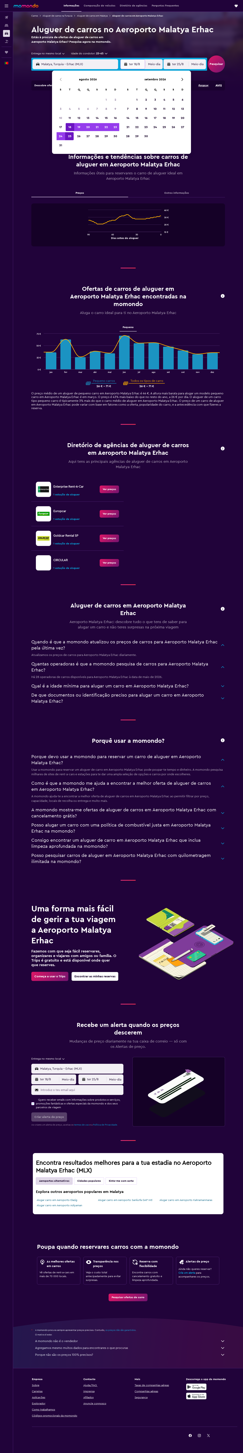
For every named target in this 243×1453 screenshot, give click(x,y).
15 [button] (106, 117)
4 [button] (70, 108)
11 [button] (70, 117)
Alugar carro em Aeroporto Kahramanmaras (185, 1200)
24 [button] (60, 136)
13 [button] (88, 117)
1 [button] (106, 99)
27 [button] (88, 136)
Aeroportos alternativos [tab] (54, 1181)
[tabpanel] (128, 228)
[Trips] (6, 52)
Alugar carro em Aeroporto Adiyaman (59, 1205)
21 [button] (97, 127)
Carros (34, 16)
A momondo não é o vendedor (130, 1341)
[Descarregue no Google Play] (196, 1386)
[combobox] (48, 53)
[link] (109, 489)
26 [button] (78, 136)
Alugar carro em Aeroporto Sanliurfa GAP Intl (125, 1200)
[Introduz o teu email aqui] (81, 1090)
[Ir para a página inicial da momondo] (26, 6)
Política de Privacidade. (105, 1125)
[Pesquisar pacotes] (6, 41)
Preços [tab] (80, 193)
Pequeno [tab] (128, 327)
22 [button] (106, 127)
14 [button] (97, 117)
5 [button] (79, 108)
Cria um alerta (186, 1273)
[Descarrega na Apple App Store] (196, 1396)
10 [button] (60, 117)
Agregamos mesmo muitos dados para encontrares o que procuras (130, 1348)
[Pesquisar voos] (6, 17)
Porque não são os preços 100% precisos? (130, 1355)
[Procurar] (6, 25)
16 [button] (115, 117)
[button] (6, 6)
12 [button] (78, 117)
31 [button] (60, 145)
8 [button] (106, 108)
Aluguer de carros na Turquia (57, 16)
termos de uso (81, 1125)
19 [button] (78, 127)
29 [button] (106, 136)
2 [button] (115, 99)
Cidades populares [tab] (89, 1181)
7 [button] (97, 108)
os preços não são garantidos (120, 1330)
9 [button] (115, 108)
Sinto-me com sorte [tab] (121, 1181)
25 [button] (69, 136)
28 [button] (97, 136)
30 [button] (115, 136)
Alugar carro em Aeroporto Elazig (57, 1200)
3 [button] (61, 108)
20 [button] (88, 127)
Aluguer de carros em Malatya (92, 16)
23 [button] (115, 127)
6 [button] (88, 108)
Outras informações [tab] (176, 193)
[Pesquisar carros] (6, 33)
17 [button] (60, 127)
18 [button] (69, 127)
